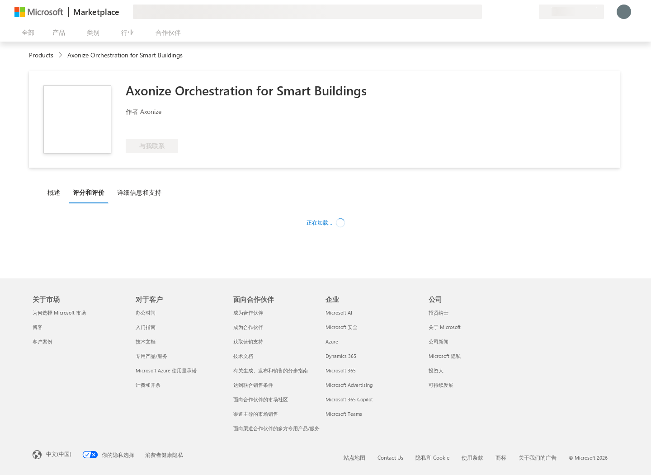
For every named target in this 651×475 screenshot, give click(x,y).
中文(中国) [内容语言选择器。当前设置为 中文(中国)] (58, 453)
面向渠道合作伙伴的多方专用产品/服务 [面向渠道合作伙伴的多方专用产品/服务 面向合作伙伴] (276, 428)
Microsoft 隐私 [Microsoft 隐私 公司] (445, 356)
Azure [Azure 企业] (332, 341)
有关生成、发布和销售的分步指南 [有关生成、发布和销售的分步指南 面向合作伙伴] (270, 370)
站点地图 (354, 457)
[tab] (56, 192)
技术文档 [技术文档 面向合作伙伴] (243, 356)
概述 (53, 192)
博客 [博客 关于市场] (37, 327)
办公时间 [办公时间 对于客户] (146, 312)
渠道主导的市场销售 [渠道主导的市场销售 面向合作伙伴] (255, 413)
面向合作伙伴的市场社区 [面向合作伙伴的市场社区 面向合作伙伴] (260, 399)
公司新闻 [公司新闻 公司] (438, 341)
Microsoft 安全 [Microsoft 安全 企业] (342, 327)
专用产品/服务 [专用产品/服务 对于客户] (151, 356)
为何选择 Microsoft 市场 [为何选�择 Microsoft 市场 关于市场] (59, 312)
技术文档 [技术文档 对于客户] (146, 341)
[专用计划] (531, 12)
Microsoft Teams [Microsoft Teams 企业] (344, 413)
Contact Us (390, 457)
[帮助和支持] (510, 12)
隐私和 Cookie (432, 457)
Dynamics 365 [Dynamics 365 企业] (341, 356)
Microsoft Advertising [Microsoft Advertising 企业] (349, 384)
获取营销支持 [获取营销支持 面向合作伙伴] (248, 341)
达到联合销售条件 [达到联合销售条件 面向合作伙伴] (253, 384)
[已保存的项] (520, 12)
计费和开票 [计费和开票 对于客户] (148, 384)
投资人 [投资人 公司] (436, 370)
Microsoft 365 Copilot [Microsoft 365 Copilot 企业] (349, 399)
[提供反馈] (499, 12)
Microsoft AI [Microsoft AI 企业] (339, 312)
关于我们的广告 (538, 457)
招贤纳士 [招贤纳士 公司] (438, 312)
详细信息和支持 (139, 192)
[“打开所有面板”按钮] (26, 33)
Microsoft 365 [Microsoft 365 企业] (341, 370)
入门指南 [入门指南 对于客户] (146, 327)
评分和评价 (88, 192)
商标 (500, 457)
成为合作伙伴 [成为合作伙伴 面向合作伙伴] (248, 312)
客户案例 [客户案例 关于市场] (42, 341)
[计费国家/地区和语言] (571, 12)
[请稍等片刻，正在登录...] (624, 12)
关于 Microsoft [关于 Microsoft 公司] (445, 327)
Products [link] (41, 55)
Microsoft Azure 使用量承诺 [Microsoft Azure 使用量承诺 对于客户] (166, 370)
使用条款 (472, 457)
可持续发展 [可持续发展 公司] (441, 384)
